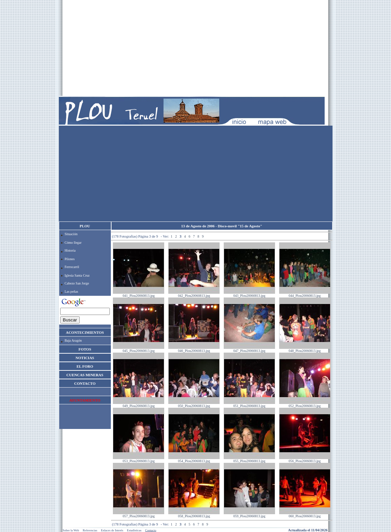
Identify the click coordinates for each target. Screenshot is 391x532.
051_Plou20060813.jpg (249, 404)
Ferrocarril (72, 267)
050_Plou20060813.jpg (194, 404)
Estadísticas (134, 530)
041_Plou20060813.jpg (138, 294)
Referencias (90, 530)
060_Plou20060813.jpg (304, 514)
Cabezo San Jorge (77, 283)
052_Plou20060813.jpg (304, 404)
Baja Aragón (73, 340)
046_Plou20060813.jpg (194, 349)
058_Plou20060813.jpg (194, 514)
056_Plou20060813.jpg (304, 459)
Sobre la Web (71, 530)
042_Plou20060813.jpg (194, 294)
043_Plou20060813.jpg (249, 294)
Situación (71, 234)
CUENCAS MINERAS (84, 375)
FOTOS (84, 349)
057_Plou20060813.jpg (138, 514)
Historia (70, 250)
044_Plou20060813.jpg (304, 294)
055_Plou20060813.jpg (249, 459)
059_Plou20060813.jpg (249, 514)
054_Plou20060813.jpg (194, 459)
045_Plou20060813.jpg (138, 349)
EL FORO (85, 366)
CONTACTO (85, 383)
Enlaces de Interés (112, 530)
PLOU (85, 226)
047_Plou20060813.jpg (249, 349)
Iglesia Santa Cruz (77, 275)
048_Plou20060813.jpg (304, 349)
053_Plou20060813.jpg (138, 459)
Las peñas (71, 291)
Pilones (70, 259)
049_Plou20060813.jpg (138, 404)
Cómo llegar (73, 242)
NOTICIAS (85, 358)
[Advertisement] (196, 48)
